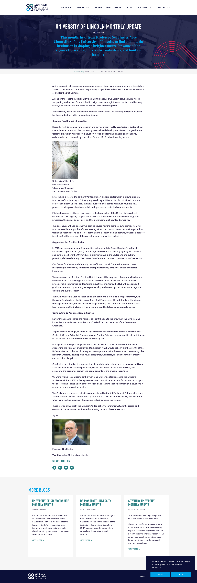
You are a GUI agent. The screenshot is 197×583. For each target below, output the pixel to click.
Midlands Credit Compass (107, 7)
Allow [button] (181, 574)
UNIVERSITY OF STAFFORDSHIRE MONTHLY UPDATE (50, 503)
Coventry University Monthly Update (141, 503)
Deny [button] (160, 574)
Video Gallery (145, 7)
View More (37, 540)
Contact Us (164, 7)
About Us (66, 7)
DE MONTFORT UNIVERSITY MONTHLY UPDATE (95, 503)
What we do (82, 7)
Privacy (142, 576)
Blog (129, 7)
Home (76, 71)
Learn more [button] (155, 567)
